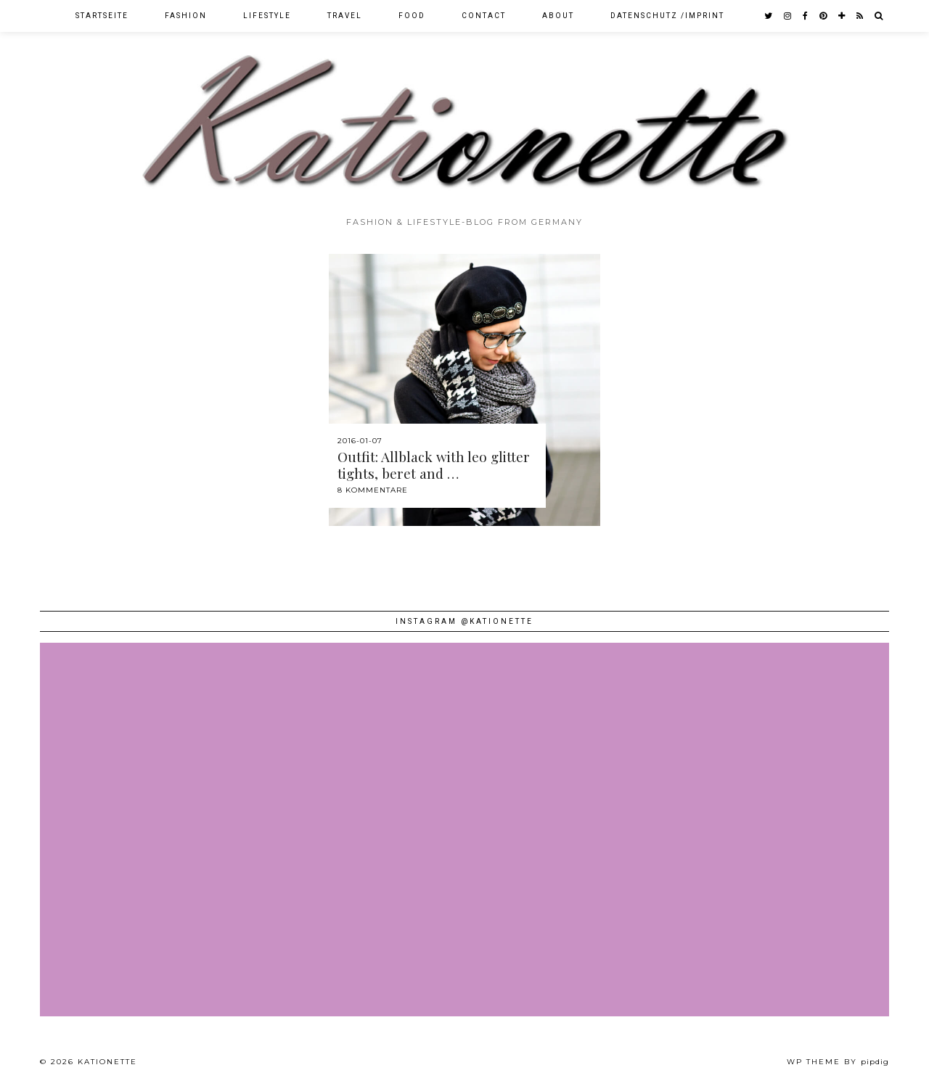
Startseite (101, 16)
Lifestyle (267, 16)
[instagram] (788, 16)
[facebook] (806, 16)
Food (411, 16)
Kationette (107, 1061)
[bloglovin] (842, 16)
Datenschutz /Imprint (667, 16)
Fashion (186, 16)
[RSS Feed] (860, 16)
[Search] (879, 16)
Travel (344, 16)
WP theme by (838, 1061)
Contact (484, 16)
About (558, 16)
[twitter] (769, 16)
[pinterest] (823, 16)
